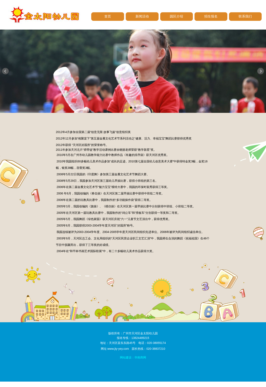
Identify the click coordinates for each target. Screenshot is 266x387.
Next (260, 71)
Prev (5, 71)
